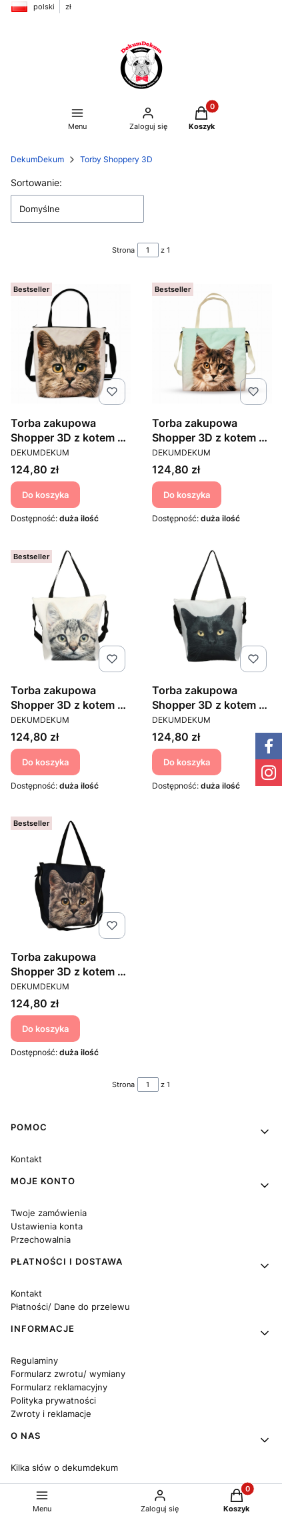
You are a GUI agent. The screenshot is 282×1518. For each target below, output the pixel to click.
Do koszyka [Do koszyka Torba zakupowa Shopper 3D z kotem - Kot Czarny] (186, 761)
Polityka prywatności (53, 1400)
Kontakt (26, 1159)
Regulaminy (34, 1360)
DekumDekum (37, 159)
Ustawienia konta (47, 1226)
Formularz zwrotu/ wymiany (68, 1373)
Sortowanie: (36, 182)
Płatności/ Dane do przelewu (70, 1306)
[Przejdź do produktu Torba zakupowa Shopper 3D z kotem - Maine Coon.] (212, 343)
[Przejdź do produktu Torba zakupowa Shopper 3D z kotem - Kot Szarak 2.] (71, 343)
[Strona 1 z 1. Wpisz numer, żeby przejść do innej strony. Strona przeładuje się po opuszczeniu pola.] (148, 250)
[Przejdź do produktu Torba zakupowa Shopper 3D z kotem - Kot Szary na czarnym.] (71, 877)
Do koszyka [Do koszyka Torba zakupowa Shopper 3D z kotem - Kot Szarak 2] (45, 494)
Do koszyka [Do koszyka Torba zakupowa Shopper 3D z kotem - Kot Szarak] (45, 761)
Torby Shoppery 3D (116, 159)
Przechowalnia (41, 1239)
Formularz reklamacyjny (59, 1387)
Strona (123, 250)
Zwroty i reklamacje (51, 1413)
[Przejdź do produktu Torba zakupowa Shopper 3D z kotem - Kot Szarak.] (71, 611)
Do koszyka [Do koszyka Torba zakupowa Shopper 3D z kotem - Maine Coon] (186, 494)
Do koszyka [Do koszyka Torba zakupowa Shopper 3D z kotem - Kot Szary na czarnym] (45, 1028)
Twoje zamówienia (49, 1212)
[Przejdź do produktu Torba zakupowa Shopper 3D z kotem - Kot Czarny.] (212, 611)
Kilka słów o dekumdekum (64, 1467)
